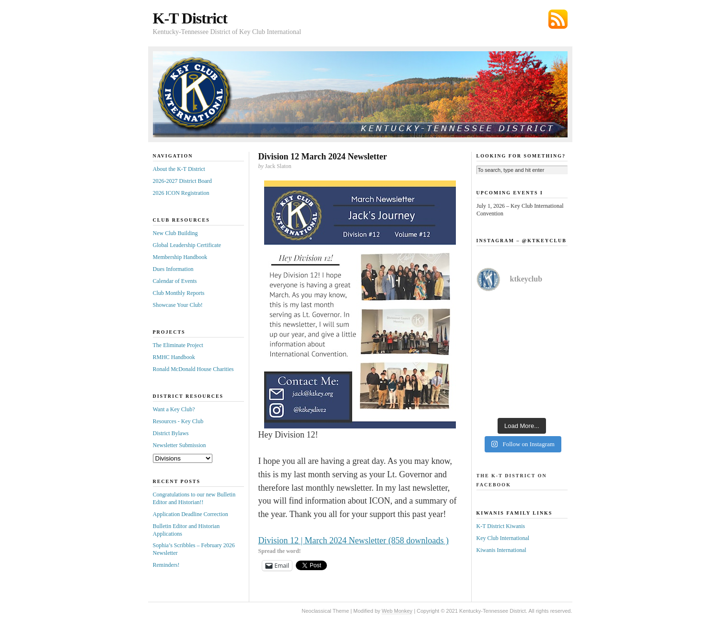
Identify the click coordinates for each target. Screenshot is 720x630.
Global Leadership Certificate (187, 245)
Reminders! (166, 565)
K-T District (190, 18)
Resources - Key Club (178, 421)
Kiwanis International (501, 550)
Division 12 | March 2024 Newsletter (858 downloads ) (353, 540)
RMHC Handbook (174, 357)
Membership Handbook (180, 257)
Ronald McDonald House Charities (193, 369)
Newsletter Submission (179, 445)
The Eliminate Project (178, 345)
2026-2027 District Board (182, 181)
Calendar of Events (175, 281)
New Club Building (175, 233)
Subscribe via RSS (558, 19)
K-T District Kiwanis (500, 526)
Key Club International (503, 538)
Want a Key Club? (174, 409)
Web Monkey (397, 611)
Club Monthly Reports (179, 293)
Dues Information (173, 269)
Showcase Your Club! (178, 305)
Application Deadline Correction (190, 514)
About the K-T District (179, 169)
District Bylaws (171, 433)
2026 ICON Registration (181, 193)
